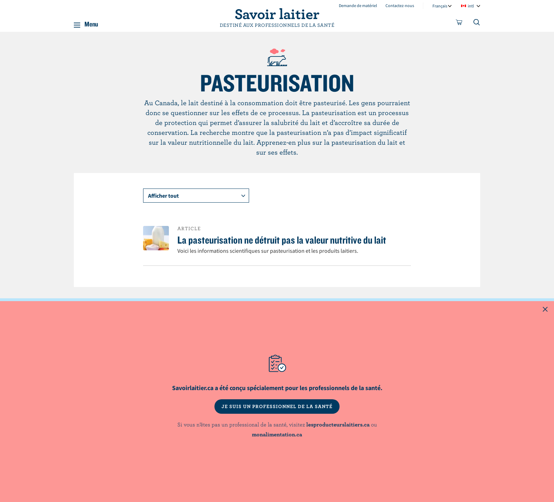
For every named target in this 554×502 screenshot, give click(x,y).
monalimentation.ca (277, 434)
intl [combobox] (471, 5)
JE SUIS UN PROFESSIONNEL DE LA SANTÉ (277, 406)
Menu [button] (91, 22)
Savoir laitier (277, 13)
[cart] (459, 24)
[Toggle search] (477, 24)
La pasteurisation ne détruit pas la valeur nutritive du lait (281, 239)
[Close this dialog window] (545, 310)
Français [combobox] (439, 5)
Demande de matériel (358, 5)
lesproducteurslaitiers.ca (338, 424)
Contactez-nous (399, 5)
